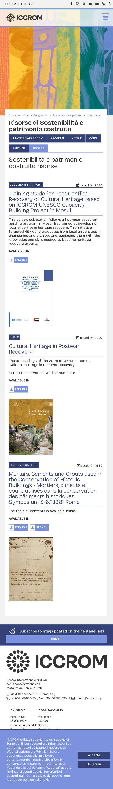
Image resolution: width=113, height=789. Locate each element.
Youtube (97, 3)
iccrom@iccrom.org (88, 698)
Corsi (93, 138)
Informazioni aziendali (23, 725)
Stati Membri (18, 721)
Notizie (76, 138)
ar (31, 4)
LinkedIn (90, 3)
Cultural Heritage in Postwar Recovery (44, 349)
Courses (43, 721)
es (20, 4)
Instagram (77, 3)
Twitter (84, 3)
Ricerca (42, 725)
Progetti (57, 138)
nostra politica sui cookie (31, 780)
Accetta (94, 755)
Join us (57, 639)
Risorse (38, 148)
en (7, 4)
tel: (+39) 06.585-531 (24, 698)
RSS (103, 3)
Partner (19, 148)
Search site (108, 2)
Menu (105, 17)
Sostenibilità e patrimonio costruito (76, 115)
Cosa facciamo (19, 115)
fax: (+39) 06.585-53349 (54, 698)
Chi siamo (18, 710)
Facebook (71, 3)
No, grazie (94, 764)
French (41, 527)
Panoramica (17, 716)
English (21, 260)
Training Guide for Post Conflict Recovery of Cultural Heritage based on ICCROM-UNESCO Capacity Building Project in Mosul (54, 202)
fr (14, 4)
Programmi (40, 115)
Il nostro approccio (27, 138)
